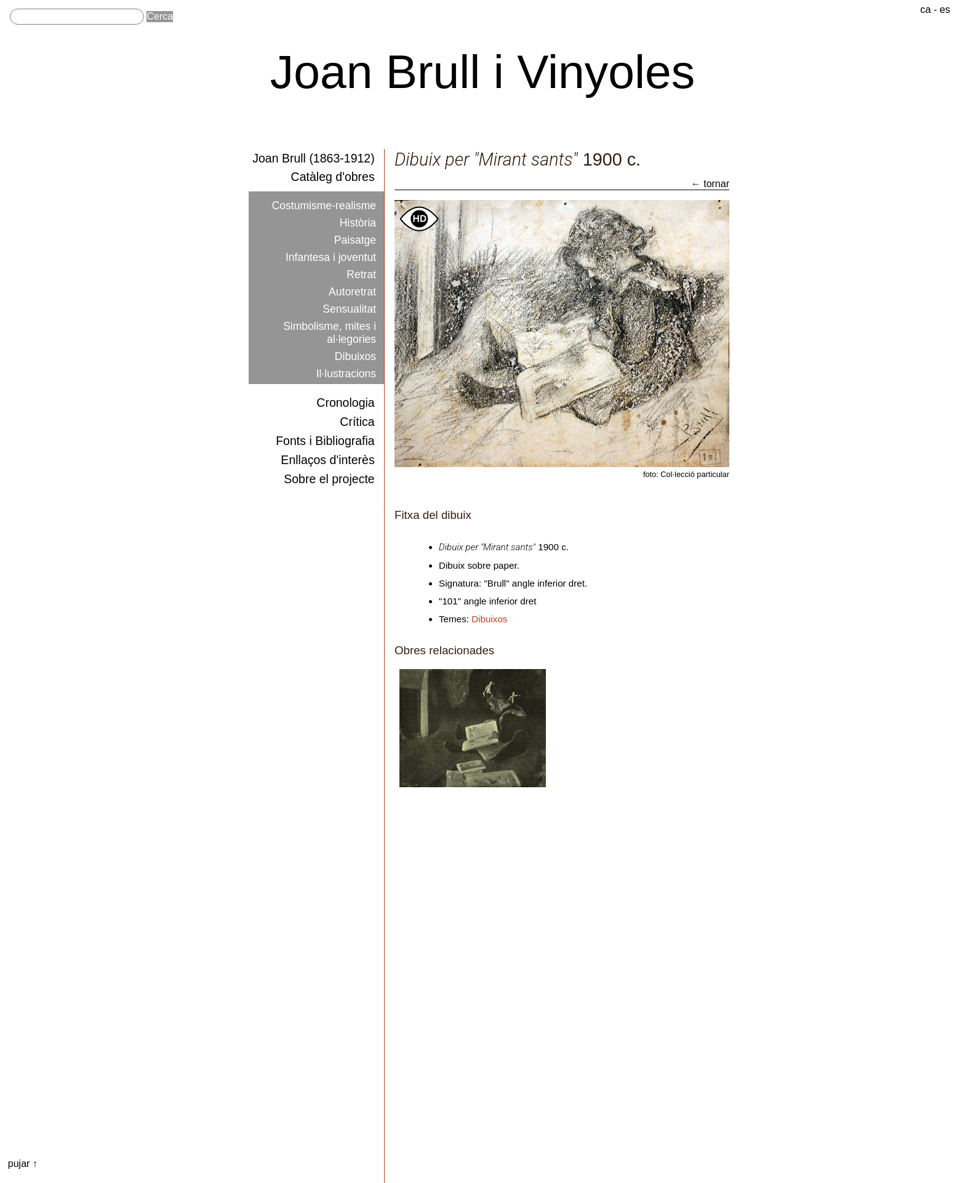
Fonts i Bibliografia (326, 433)
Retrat (362, 265)
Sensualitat (351, 297)
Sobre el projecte (330, 469)
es (945, 9)
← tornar (710, 183)
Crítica (357, 414)
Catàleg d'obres (333, 175)
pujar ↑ (23, 1163)
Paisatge (357, 234)
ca (926, 9)
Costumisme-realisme (328, 203)
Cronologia (346, 396)
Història (360, 219)
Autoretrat (354, 281)
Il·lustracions (349, 355)
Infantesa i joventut (334, 250)
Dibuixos (357, 340)
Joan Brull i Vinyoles (483, 71)
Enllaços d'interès (328, 450)
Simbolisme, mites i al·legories (333, 318)
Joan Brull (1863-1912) (314, 157)
